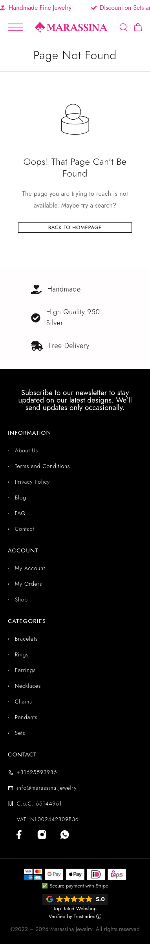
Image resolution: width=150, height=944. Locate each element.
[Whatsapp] (64, 834)
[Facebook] (19, 834)
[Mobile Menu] (15, 27)
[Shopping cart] (138, 29)
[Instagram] (42, 834)
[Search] (123, 27)
